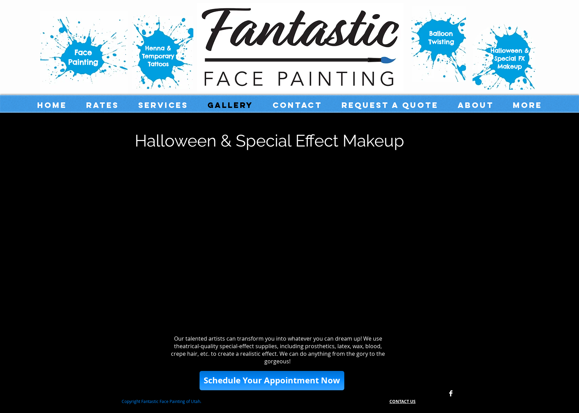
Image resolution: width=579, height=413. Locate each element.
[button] (272, 380)
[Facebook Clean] (451, 393)
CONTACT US (402, 401)
